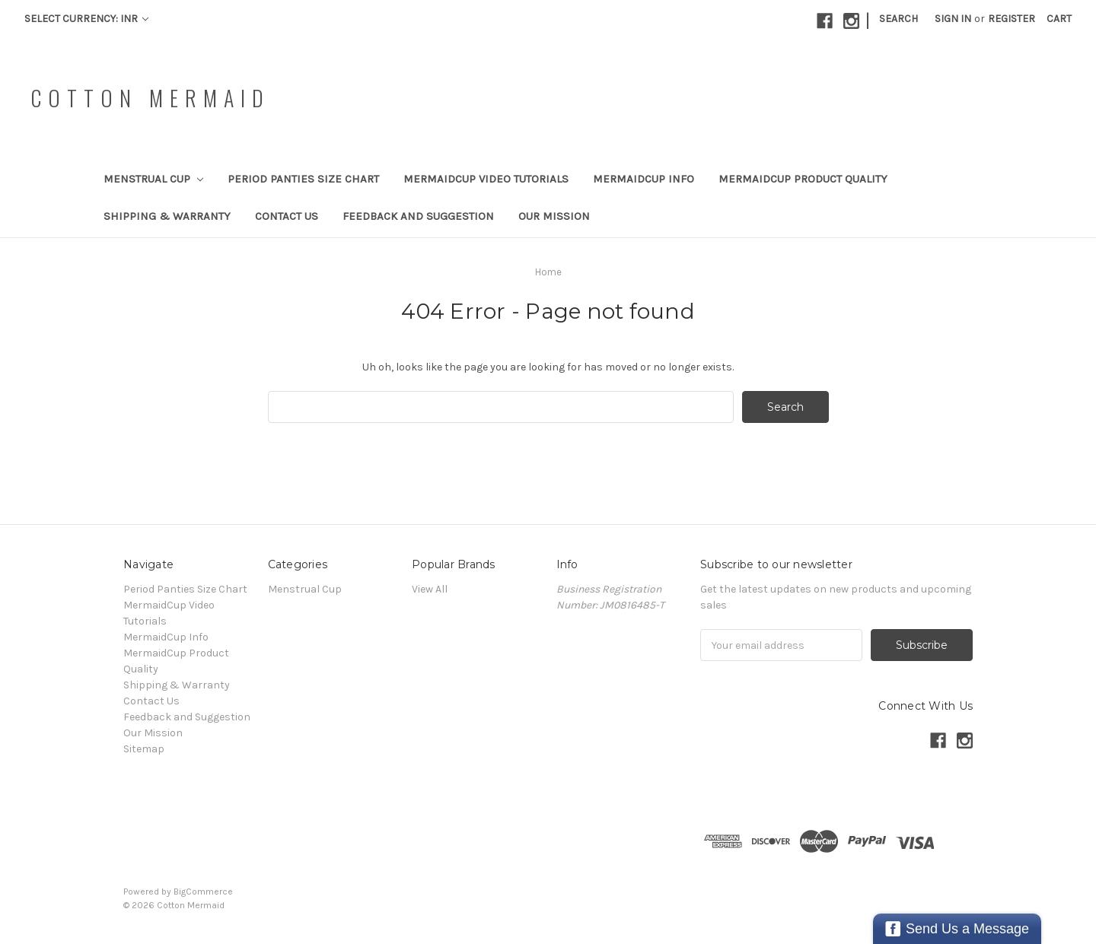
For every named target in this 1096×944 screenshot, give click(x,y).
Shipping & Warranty (167, 216)
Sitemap (143, 748)
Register (1011, 18)
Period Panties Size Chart (303, 179)
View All (430, 589)
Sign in (953, 18)
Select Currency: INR (86, 18)
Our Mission (554, 216)
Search (898, 18)
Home (548, 272)
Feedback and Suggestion (418, 216)
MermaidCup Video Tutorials (486, 179)
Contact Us (286, 216)
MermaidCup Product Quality (802, 179)
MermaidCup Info (643, 179)
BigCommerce (203, 891)
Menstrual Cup (153, 179)
